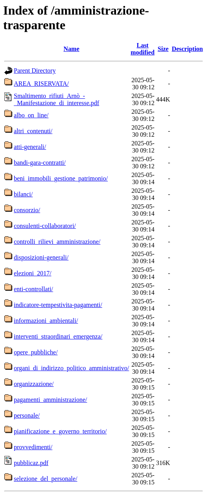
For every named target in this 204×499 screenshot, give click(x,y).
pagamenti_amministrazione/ (50, 399)
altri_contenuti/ (33, 131)
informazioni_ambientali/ (46, 320)
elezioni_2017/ (32, 273)
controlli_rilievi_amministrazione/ (57, 241)
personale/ (27, 415)
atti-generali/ (30, 146)
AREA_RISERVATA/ (41, 83)
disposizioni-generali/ (41, 257)
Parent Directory (35, 70)
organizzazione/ (34, 383)
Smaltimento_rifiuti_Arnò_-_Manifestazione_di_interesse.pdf (56, 99)
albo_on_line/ (31, 115)
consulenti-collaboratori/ (45, 225)
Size (163, 48)
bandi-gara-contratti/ (40, 162)
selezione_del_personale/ (45, 478)
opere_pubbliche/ (36, 352)
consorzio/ (27, 210)
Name (71, 48)
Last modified (142, 49)
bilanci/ (23, 194)
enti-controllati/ (33, 289)
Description (187, 48)
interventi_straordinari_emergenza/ (58, 336)
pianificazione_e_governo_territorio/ (60, 431)
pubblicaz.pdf (31, 462)
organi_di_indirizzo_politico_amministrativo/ (71, 368)
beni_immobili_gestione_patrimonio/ (61, 178)
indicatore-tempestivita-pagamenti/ (58, 304)
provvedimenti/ (33, 447)
